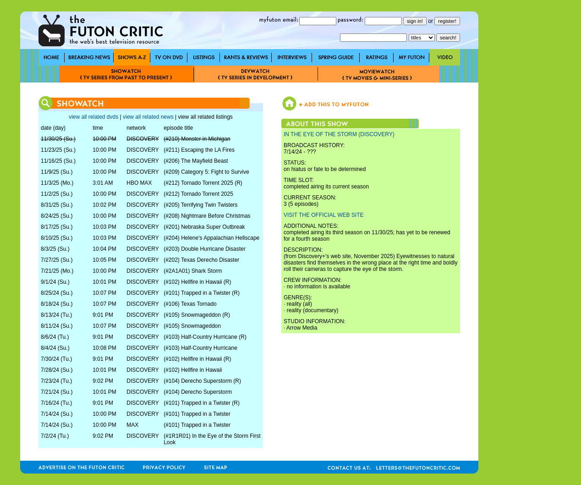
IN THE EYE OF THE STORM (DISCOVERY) (339, 134)
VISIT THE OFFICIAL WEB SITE (323, 215)
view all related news (148, 117)
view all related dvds (93, 117)
